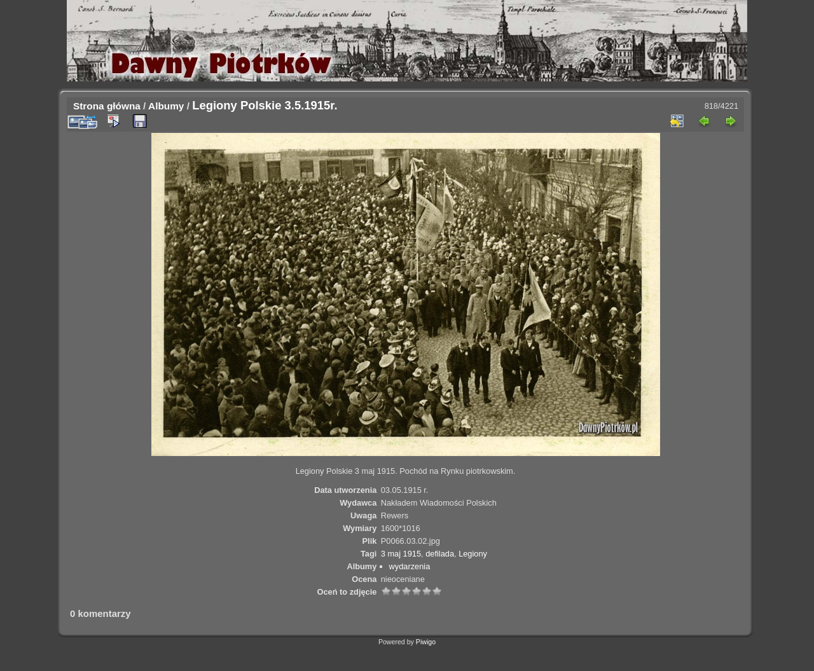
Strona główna (107, 105)
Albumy (166, 105)
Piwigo (426, 642)
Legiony (473, 553)
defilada (439, 553)
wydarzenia (410, 566)
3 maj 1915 (401, 553)
